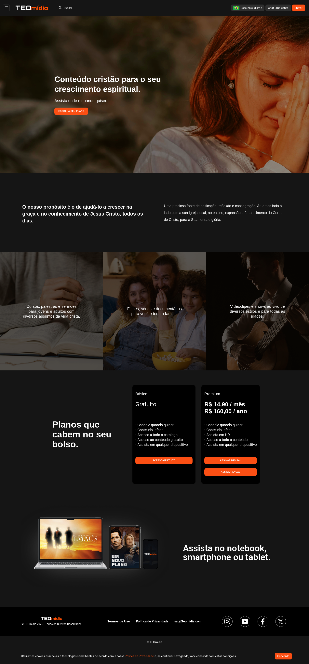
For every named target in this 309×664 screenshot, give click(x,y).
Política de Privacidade (139, 656)
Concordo (283, 656)
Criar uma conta (278, 7)
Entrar (298, 7)
